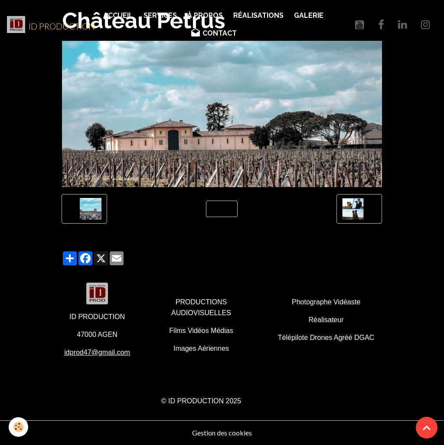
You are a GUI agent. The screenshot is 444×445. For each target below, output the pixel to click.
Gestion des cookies (222, 433)
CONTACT (213, 33)
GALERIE (308, 15)
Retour (222, 208)
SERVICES (160, 15)
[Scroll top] (426, 427)
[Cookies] (18, 427)
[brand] (46, 24)
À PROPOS (205, 15)
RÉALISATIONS (258, 15)
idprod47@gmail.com (97, 352)
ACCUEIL (118, 15)
